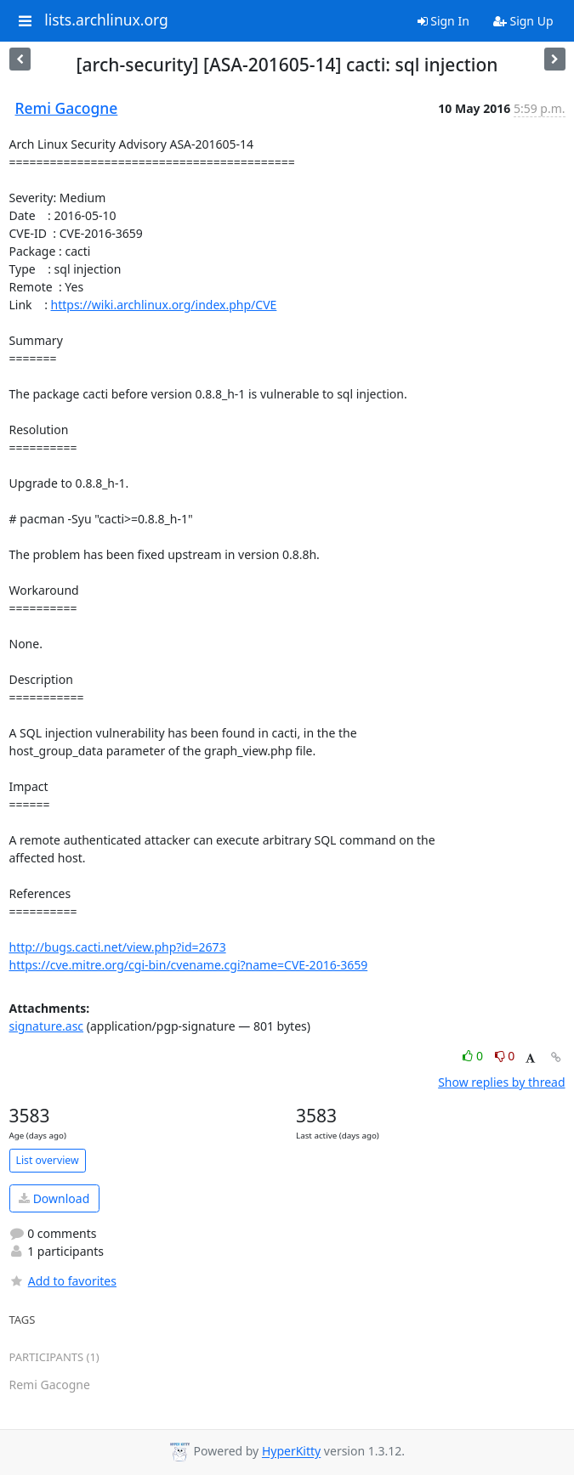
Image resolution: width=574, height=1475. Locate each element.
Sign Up (523, 21)
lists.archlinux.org (106, 20)
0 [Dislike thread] (505, 1056)
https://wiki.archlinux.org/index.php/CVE (164, 305)
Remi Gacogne (66, 108)
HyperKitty (291, 1452)
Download (54, 1198)
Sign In (443, 21)
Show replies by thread (501, 1082)
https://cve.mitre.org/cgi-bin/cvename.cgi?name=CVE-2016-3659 (188, 965)
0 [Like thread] (474, 1056)
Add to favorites (63, 1281)
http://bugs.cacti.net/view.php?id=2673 (117, 947)
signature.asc (46, 1026)
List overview (47, 1160)
